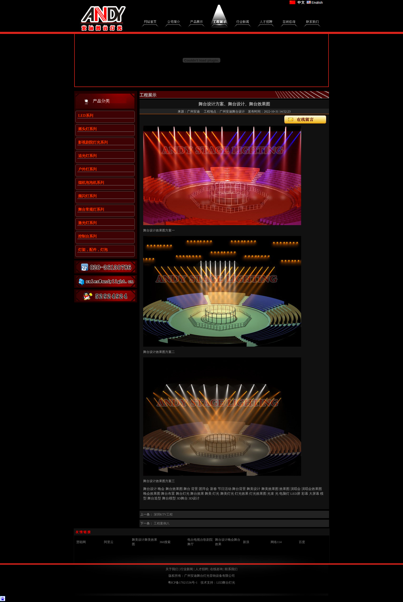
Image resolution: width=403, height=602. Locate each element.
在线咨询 (216, 569)
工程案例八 (162, 523)
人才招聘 (201, 569)
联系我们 (231, 569)
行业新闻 (186, 569)
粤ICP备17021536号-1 (183, 582)
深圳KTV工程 (163, 514)
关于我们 (172, 569)
